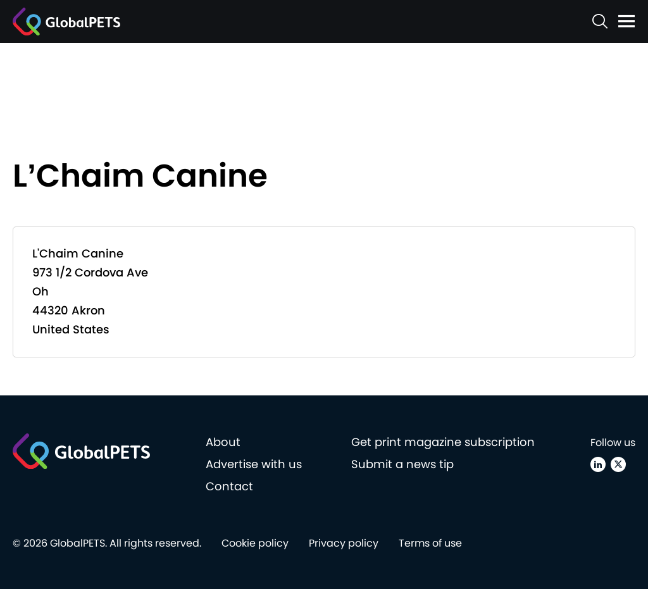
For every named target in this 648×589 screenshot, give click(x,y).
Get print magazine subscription (443, 442)
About (223, 442)
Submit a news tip (402, 464)
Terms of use (430, 543)
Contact (229, 486)
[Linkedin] (598, 464)
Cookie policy (255, 543)
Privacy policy (343, 543)
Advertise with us (254, 464)
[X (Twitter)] (618, 464)
